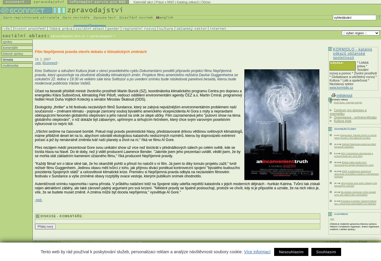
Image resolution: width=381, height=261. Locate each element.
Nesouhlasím (291, 252)
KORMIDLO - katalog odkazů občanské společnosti (352, 53)
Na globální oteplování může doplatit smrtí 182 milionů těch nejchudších (355, 193)
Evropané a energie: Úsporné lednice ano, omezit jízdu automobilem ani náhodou (355, 202)
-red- (38, 63)
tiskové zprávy (12, 53)
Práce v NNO (165, 2)
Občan (205, 2)
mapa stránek (358, 241)
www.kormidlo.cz (341, 87)
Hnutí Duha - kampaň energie (348, 102)
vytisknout (341, 95)
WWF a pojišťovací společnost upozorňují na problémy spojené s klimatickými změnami (356, 174)
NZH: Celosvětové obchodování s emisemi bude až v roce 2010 (353, 154)
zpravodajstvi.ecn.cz (68, 36)
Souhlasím (326, 252)
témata (7, 59)
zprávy (7, 41)
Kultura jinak (343, 121)
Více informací (257, 251)
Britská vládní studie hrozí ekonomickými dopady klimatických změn (354, 163)
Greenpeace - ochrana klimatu (355, 117)
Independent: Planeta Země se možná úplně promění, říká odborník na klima (355, 136)
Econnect (49, 63)
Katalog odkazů (188, 2)
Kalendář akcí (143, 2)
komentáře (10, 47)
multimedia (10, 65)
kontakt (335, 241)
